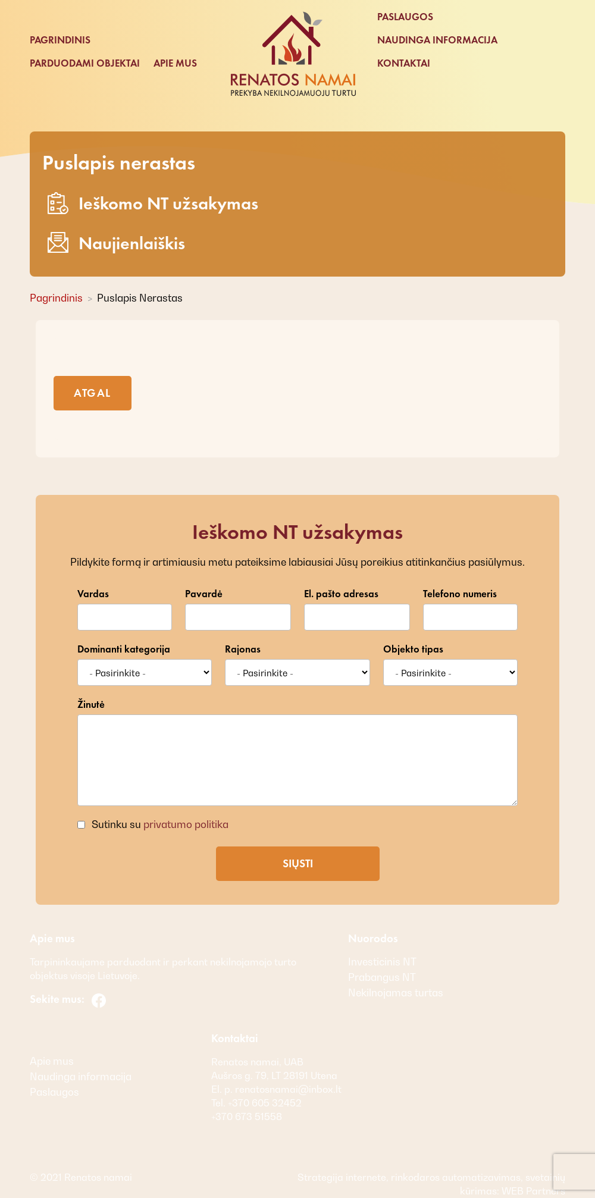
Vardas (93, 594)
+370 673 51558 (246, 1116)
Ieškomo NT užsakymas (153, 203)
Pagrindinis (60, 40)
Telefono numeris (460, 594)
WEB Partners (532, 1191)
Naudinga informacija (437, 40)
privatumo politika (185, 824)
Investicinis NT (382, 962)
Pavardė (204, 594)
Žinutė (91, 704)
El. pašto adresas (341, 594)
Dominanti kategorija (123, 649)
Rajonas (243, 649)
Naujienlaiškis (116, 243)
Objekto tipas (413, 649)
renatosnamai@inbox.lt (288, 1089)
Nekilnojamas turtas (395, 993)
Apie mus (175, 63)
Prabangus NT (382, 977)
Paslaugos (405, 17)
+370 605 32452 (264, 1103)
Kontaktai (403, 63)
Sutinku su (158, 824)
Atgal (92, 393)
